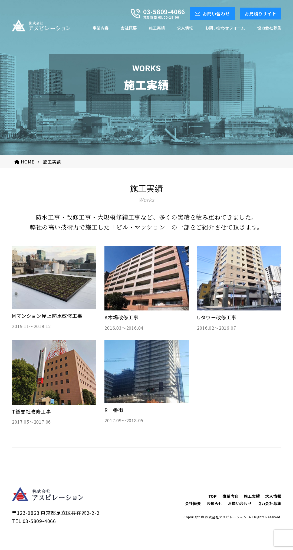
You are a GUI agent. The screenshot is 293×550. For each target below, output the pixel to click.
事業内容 (230, 496)
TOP (212, 496)
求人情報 (273, 496)
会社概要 (193, 503)
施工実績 (252, 496)
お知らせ (214, 503)
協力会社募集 (269, 503)
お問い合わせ (240, 503)
